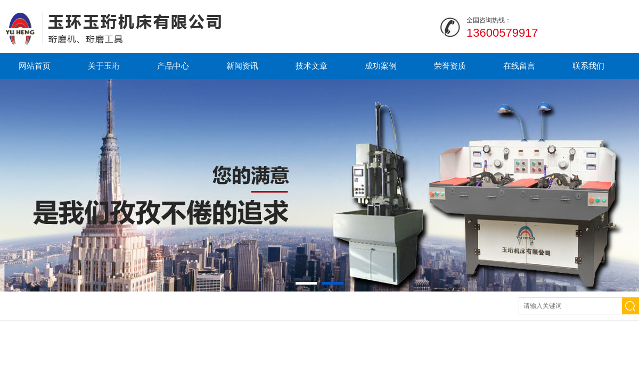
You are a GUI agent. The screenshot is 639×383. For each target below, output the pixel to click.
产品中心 (173, 65)
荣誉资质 (450, 65)
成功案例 (381, 65)
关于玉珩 (104, 65)
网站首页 (35, 65)
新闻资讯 (242, 65)
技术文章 (311, 65)
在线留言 (519, 65)
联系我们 (588, 65)
